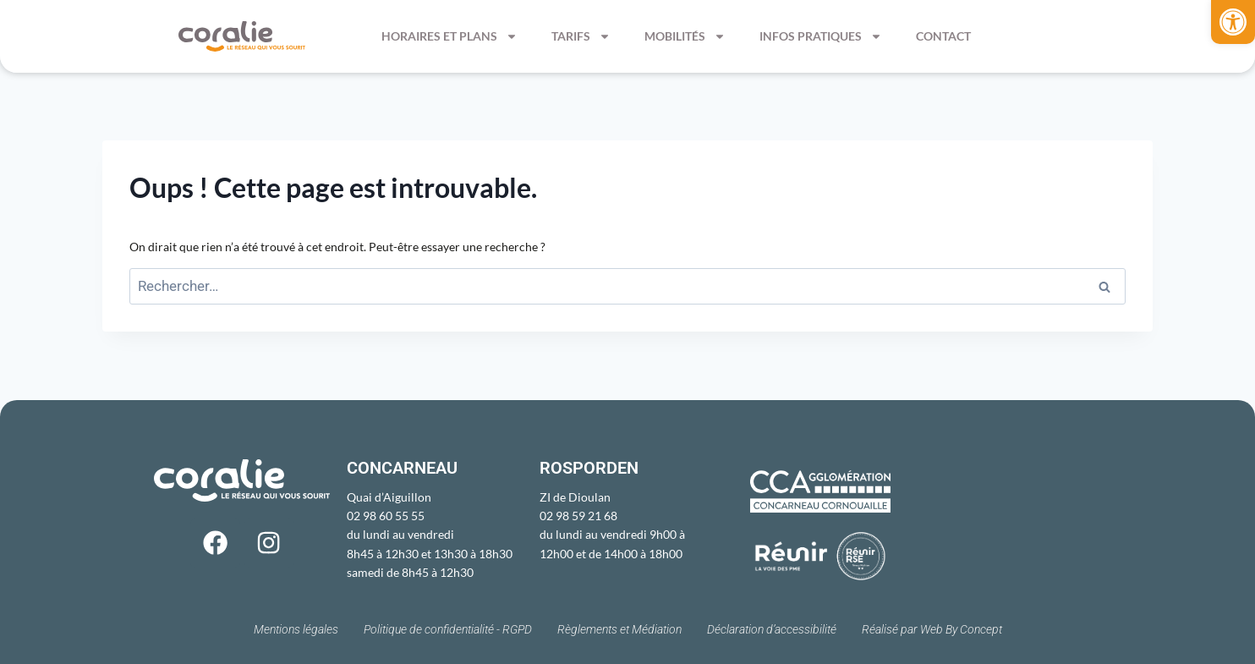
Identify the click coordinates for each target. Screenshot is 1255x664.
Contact (943, 36)
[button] (1233, 22)
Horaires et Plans (449, 36)
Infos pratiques (820, 36)
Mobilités (685, 36)
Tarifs (581, 36)
